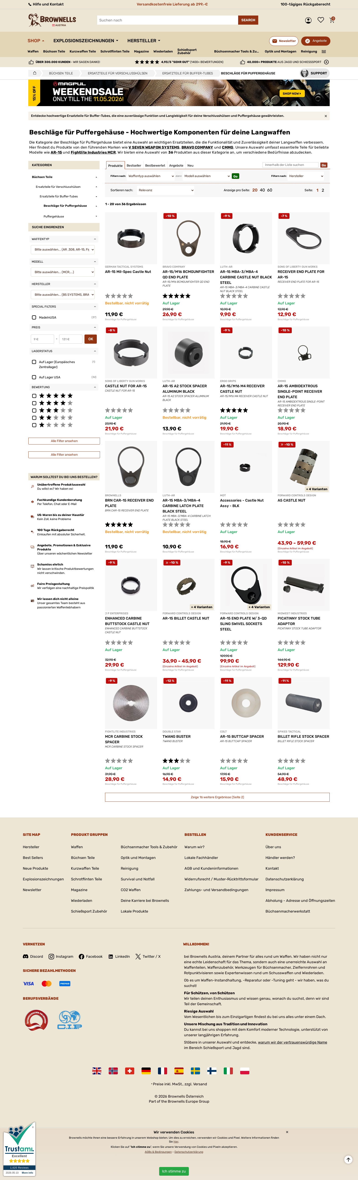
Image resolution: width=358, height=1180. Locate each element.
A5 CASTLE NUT (291, 500)
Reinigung (309, 51)
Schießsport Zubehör (187, 51)
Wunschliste (322, 20)
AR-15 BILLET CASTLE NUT (186, 618)
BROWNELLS (113, 495)
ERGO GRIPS (228, 381)
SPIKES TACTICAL (289, 731)
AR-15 (56, 152)
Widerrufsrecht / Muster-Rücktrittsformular (221, 879)
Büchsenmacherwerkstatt (288, 911)
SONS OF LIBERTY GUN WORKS (298, 266)
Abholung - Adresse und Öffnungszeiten (300, 900)
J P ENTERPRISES (116, 613)
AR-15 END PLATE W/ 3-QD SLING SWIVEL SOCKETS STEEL (243, 623)
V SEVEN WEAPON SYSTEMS (154, 147)
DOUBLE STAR (172, 731)
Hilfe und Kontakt (46, 4)
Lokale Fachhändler (201, 858)
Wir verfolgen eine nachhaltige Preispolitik (65, 588)
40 (262, 190)
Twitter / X (148, 956)
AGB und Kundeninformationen (211, 868)
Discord (33, 956)
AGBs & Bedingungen (158, 1152)
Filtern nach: (118, 176)
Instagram (61, 956)
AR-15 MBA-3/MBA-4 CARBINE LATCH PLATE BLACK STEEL (183, 505)
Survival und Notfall (138, 879)
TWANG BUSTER (177, 736)
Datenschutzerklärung (285, 879)
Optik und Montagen (280, 51)
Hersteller (141, 40)
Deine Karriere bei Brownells (145, 900)
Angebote (320, 41)
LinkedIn (119, 956)
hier (176, 1141)
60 (269, 190)
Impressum (275, 890)
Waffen (33, 51)
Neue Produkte (35, 868)
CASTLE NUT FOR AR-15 (126, 386)
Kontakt (272, 868)
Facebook (91, 956)
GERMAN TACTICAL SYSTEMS (124, 266)
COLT (223, 731)
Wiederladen (163, 51)
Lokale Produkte (134, 911)
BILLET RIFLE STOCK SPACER (303, 736)
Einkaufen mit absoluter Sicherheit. (61, 534)
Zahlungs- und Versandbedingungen (216, 890)
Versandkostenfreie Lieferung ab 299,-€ (172, 4)
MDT (223, 495)
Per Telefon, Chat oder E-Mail (56, 504)
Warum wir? (194, 847)
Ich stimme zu (174, 1171)
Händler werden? (280, 858)
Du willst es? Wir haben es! (55, 488)
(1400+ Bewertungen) (192, 62)
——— (324, 51)
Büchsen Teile (54, 51)
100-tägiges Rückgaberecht (305, 4)
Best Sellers (33, 858)
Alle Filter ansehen (64, 441)
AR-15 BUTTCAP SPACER (242, 736)
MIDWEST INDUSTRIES (292, 613)
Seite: (309, 190)
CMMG (227, 147)
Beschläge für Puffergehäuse (121, 319)
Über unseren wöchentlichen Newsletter (64, 553)
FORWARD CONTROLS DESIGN (297, 495)
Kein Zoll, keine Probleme (54, 519)
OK (90, 339)
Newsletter (32, 890)
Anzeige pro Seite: (237, 190)
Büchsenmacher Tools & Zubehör (237, 51)
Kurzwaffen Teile (83, 51)
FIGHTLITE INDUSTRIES (120, 731)
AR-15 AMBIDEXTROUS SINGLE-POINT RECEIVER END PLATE (300, 391)
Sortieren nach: (122, 190)
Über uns (273, 847)
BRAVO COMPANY (197, 147)
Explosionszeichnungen (83, 40)
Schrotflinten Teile (114, 51)
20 (255, 190)
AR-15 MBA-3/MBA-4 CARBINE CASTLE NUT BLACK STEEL (246, 277)
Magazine (141, 51)
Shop (34, 40)
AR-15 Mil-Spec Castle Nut (128, 271)
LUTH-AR (226, 266)
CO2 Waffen (131, 890)
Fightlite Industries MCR (93, 152)
